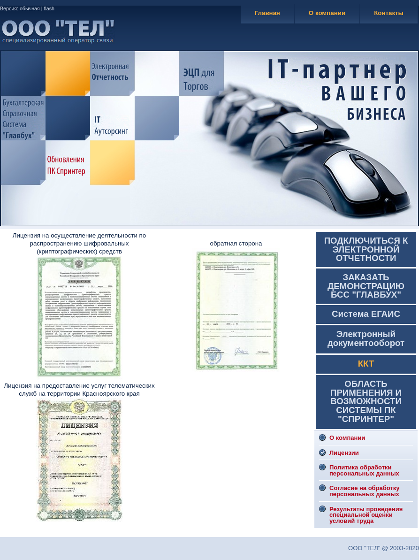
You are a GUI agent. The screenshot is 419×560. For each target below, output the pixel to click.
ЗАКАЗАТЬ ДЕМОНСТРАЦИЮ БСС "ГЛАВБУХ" (366, 285)
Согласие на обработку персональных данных (364, 491)
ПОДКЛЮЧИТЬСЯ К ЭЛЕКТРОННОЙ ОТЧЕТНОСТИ (366, 249)
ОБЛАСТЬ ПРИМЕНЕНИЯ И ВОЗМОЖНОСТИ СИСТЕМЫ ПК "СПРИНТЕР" (366, 401)
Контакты (389, 12)
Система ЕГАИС (366, 314)
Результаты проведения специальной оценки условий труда (366, 515)
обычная (30, 8)
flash (49, 8)
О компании (327, 12)
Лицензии (344, 452)
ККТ (366, 363)
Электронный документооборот (366, 338)
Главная (267, 12)
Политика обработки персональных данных (364, 470)
